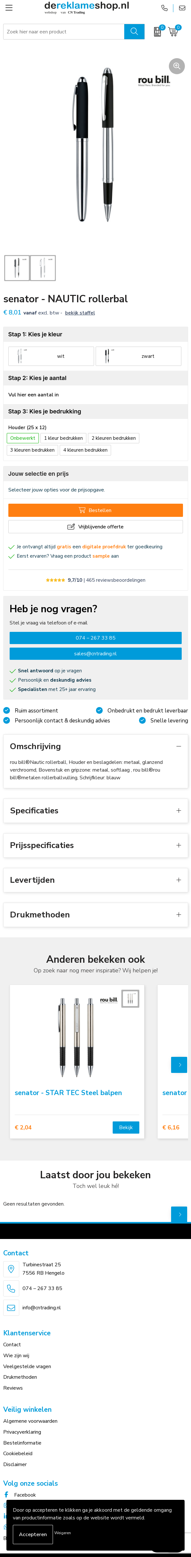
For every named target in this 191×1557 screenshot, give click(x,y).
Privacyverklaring (22, 1432)
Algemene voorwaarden (30, 1421)
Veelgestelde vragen (27, 1366)
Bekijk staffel (80, 313)
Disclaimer (15, 1464)
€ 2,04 (23, 1127)
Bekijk (126, 1127)
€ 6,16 (170, 1127)
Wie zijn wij (16, 1355)
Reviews (13, 1388)
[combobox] (64, 32)
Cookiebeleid (17, 1453)
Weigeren (62, 1532)
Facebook (19, 1495)
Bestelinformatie (22, 1442)
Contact (12, 1344)
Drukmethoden (20, 1377)
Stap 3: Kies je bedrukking (44, 411)
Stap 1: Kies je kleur (35, 334)
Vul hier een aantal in (33, 394)
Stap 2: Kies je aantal (37, 378)
